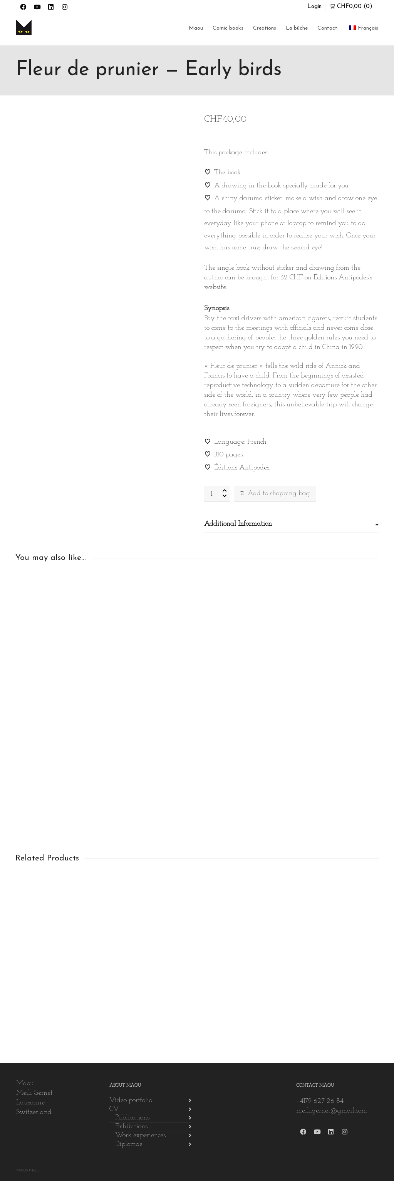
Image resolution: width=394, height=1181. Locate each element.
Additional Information (238, 524)
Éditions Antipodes (241, 467)
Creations (264, 28)
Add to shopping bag (275, 493)
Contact (327, 28)
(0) (351, 6)
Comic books (228, 28)
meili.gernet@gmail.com (331, 1110)
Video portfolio (130, 1100)
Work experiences (140, 1135)
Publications (132, 1117)
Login (314, 7)
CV (114, 1109)
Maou (196, 28)
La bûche (297, 28)
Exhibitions (131, 1126)
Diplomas (128, 1144)
